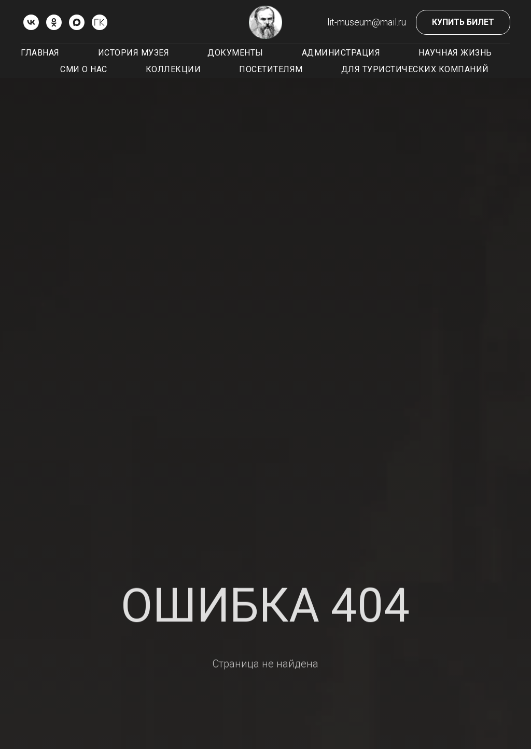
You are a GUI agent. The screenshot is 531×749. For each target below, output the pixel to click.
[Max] (77, 22)
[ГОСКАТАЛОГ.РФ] (99, 22)
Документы (235, 53)
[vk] (31, 22)
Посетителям (271, 69)
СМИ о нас (83, 69)
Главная (40, 53)
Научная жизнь (455, 53)
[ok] (54, 22)
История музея (134, 53)
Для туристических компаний (415, 69)
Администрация (341, 53)
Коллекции (173, 69)
